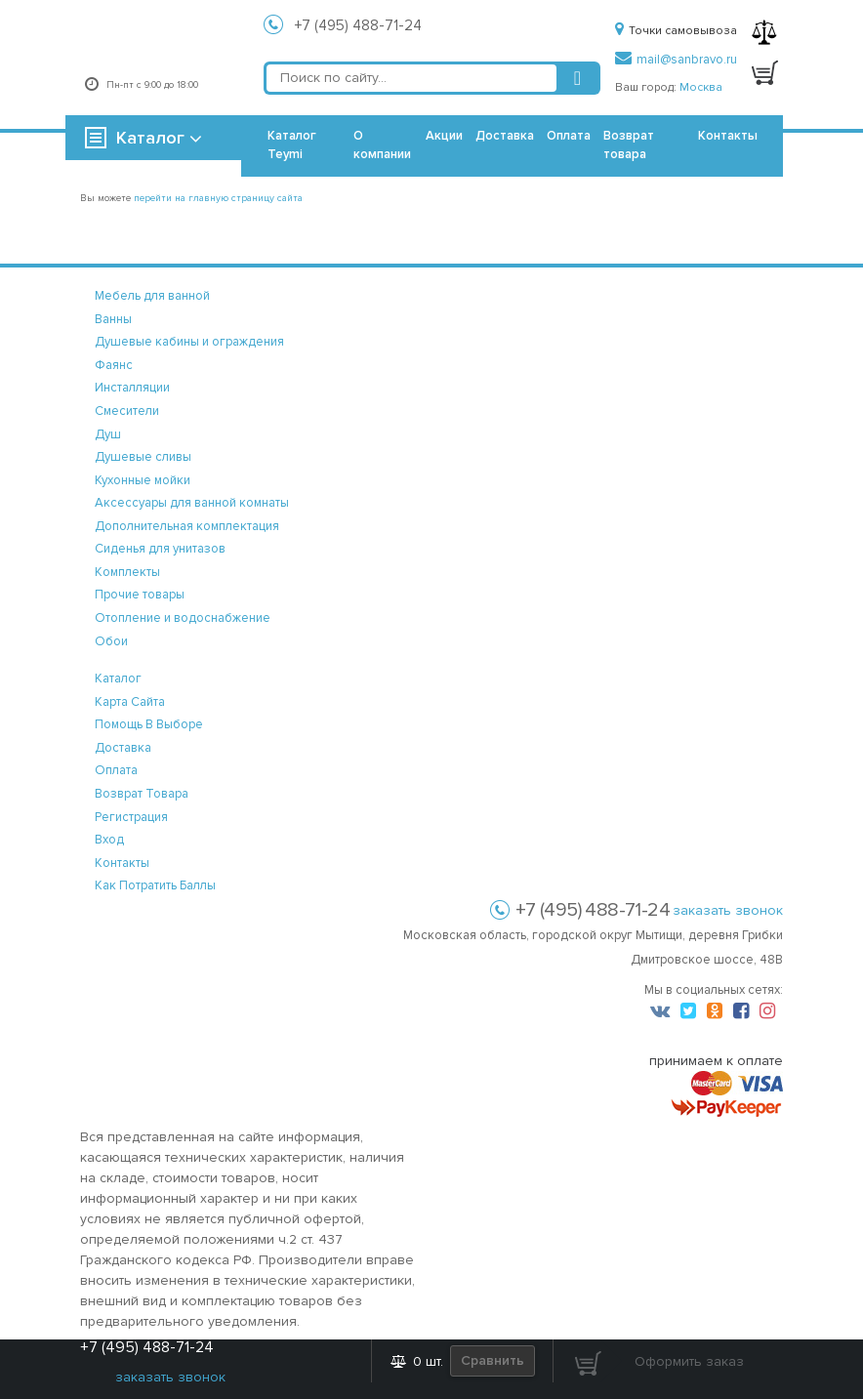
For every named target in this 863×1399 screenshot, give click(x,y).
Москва (700, 87)
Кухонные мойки (142, 480)
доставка (123, 748)
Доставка (504, 136)
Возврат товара (628, 145)
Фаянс (114, 365)
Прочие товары (140, 594)
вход (109, 839)
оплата (116, 770)
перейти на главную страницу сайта (218, 198)
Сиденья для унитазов (160, 548)
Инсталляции (132, 387)
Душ (108, 434)
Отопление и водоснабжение (182, 618)
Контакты (728, 136)
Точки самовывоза (676, 30)
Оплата (569, 136)
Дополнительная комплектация (187, 526)
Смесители (127, 411)
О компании (382, 145)
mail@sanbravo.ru (676, 59)
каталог (118, 678)
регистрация (131, 817)
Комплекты (127, 572)
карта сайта (130, 702)
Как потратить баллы (155, 885)
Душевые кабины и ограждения (189, 342)
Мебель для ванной (152, 296)
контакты (122, 863)
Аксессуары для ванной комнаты (192, 503)
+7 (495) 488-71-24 (358, 25)
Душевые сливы (143, 457)
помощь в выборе (149, 724)
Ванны (113, 319)
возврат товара (141, 794)
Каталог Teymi (291, 145)
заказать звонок (728, 910)
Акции (444, 136)
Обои (111, 641)
